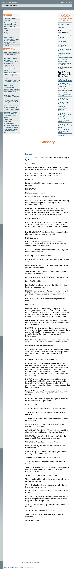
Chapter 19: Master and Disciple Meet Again (64, 131)
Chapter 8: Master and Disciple (65, 67)
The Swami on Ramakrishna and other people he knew (11, 62)
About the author (8, 567)
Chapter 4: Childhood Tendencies (64, 50)
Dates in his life (8, 85)
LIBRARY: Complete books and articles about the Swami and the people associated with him (11, 111)
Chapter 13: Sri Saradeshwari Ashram (65, 99)
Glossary (6, 45)
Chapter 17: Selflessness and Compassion (63, 120)
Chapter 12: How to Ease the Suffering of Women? (64, 94)
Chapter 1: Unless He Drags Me (64, 36)
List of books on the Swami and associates (10, 55)
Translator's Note (63, 24)
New (66, 2)
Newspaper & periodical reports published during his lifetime (11, 101)
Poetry (6, 33)
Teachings (6, 5)
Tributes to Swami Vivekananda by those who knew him (12, 96)
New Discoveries (9, 87)
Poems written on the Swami (10, 116)
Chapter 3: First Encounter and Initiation (63, 45)
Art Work (6, 78)
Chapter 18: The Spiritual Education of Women (65, 126)
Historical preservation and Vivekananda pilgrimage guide (12, 82)
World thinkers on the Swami (10, 92)
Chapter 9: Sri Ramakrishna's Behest (65, 80)
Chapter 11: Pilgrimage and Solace (65, 89)
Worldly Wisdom (8, 37)
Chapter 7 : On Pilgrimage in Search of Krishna (64, 63)
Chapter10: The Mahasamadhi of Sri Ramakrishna (64, 85)
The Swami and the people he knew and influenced (11, 126)
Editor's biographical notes (12, 52)
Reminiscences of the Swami (10, 66)
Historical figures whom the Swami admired (11, 130)
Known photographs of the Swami (11, 69)
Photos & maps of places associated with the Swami (11, 75)
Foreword (61, 27)
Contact (70, 2)
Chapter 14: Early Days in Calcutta (63, 103)
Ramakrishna (8, 119)
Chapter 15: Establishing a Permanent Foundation (62, 109)
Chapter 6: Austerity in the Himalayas (65, 58)
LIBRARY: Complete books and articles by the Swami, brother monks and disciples (11, 41)
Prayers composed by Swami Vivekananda (10, 23)
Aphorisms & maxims (10, 18)
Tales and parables (9, 26)
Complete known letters (11, 105)
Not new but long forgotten (12, 89)
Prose (5, 35)
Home (62, 2)
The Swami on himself (10, 58)
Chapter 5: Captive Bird (64, 54)
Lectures (6, 30)
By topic (6, 28)
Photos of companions (10, 72)
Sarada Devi (7, 121)
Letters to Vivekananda (10, 107)
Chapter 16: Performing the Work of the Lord (64, 115)
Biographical (13, 5)
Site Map (16, 567)
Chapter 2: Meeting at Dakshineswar (64, 40)
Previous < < (30, 154)
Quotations (7, 20)
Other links (7, 133)
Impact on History (9, 123)
